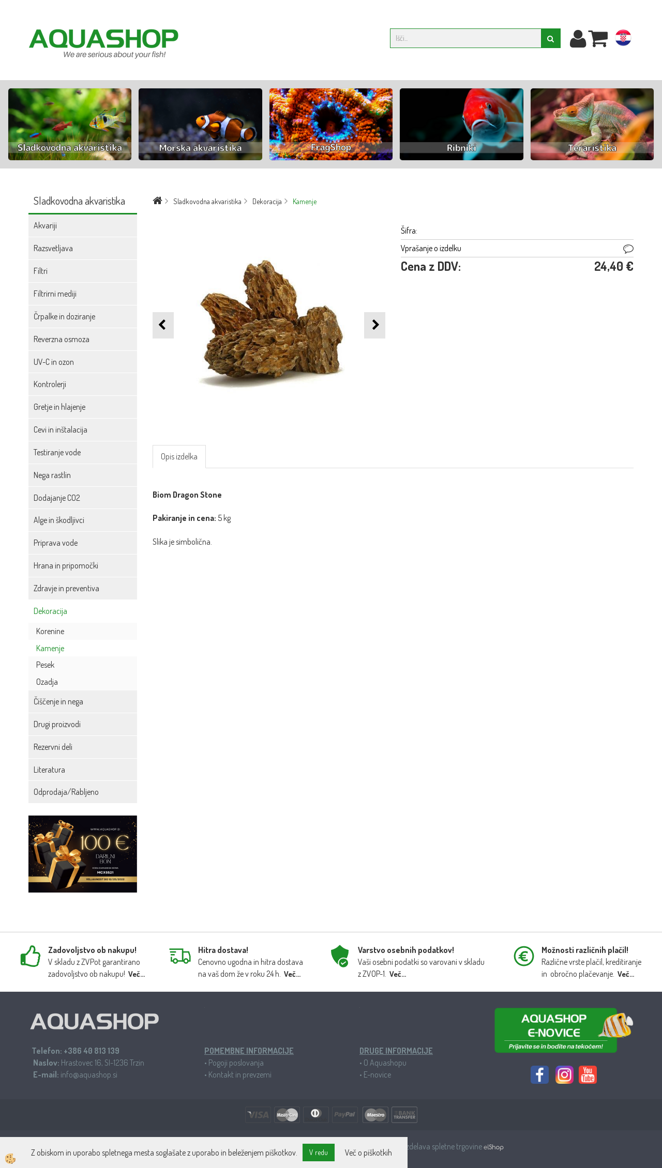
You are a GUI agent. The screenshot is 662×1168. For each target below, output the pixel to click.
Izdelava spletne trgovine (444, 1146)
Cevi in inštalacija (60, 429)
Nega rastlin (52, 475)
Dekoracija (50, 611)
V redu (318, 1152)
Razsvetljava (53, 248)
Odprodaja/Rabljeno (66, 792)
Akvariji (45, 225)
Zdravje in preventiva (66, 588)
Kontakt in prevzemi (240, 1074)
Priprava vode (56, 542)
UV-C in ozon (54, 362)
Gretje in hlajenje (59, 407)
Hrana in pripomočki (66, 565)
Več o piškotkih (368, 1152)
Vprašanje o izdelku (431, 248)
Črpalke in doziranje (64, 316)
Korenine (50, 631)
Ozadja (47, 682)
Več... (136, 974)
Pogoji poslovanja (236, 1062)
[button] (374, 325)
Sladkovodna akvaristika (207, 201)
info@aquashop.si (89, 1074)
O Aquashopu (385, 1062)
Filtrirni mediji (55, 293)
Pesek (45, 664)
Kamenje (50, 648)
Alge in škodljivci (59, 520)
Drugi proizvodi (57, 724)
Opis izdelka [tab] (179, 456)
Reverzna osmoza (61, 339)
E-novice (377, 1074)
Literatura (49, 769)
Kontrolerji (50, 384)
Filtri (41, 271)
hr (623, 39)
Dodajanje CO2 (57, 498)
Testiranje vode (57, 452)
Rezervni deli (53, 747)
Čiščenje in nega (58, 701)
